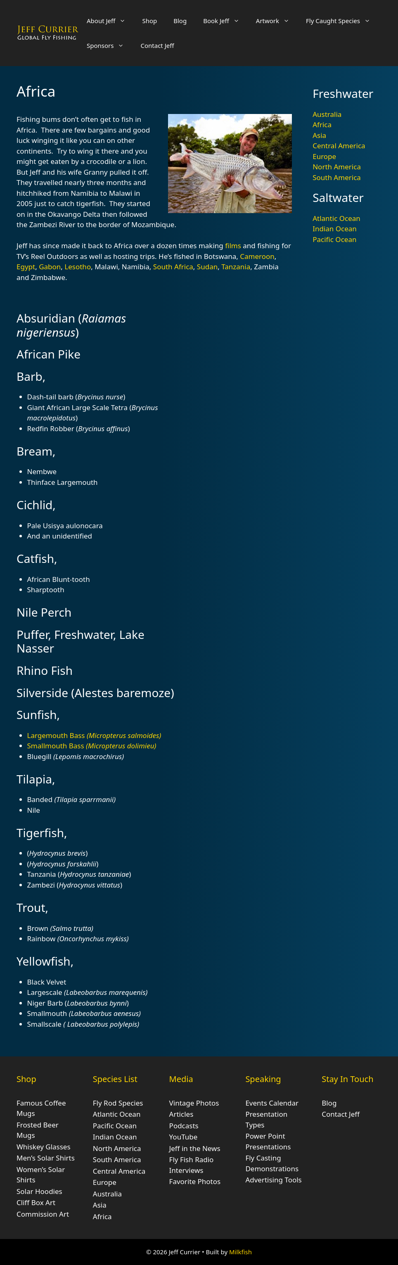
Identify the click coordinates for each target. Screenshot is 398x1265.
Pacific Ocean (334, 239)
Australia (327, 114)
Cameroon (257, 256)
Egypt (26, 266)
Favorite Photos (194, 1181)
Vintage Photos (194, 1103)
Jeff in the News (194, 1148)
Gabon (50, 266)
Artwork (277, 20)
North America (337, 166)
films (233, 245)
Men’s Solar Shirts (46, 1158)
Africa (322, 124)
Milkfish (240, 1252)
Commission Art (43, 1214)
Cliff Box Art (36, 1202)
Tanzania (235, 266)
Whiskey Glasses (44, 1146)
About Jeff (110, 20)
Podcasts (184, 1125)
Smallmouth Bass (91, 745)
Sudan (207, 266)
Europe (324, 156)
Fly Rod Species (118, 1103)
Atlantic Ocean (336, 218)
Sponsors (109, 45)
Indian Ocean (335, 228)
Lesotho (77, 266)
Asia (319, 135)
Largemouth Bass (94, 735)
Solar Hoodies (39, 1191)
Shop (149, 21)
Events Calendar (271, 1103)
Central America (339, 145)
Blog (180, 21)
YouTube (183, 1137)
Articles (181, 1114)
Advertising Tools (273, 1179)
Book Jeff (225, 20)
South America (337, 177)
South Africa (173, 266)
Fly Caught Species (342, 20)
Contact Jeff (157, 45)
